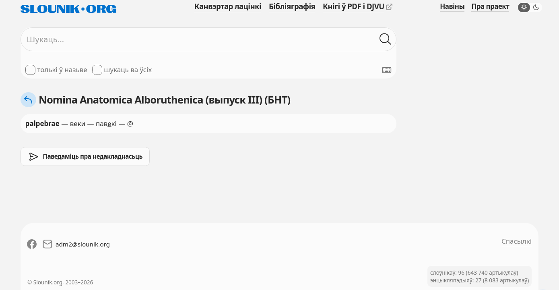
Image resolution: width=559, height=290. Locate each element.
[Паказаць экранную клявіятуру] (387, 70)
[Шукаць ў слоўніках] (385, 39)
